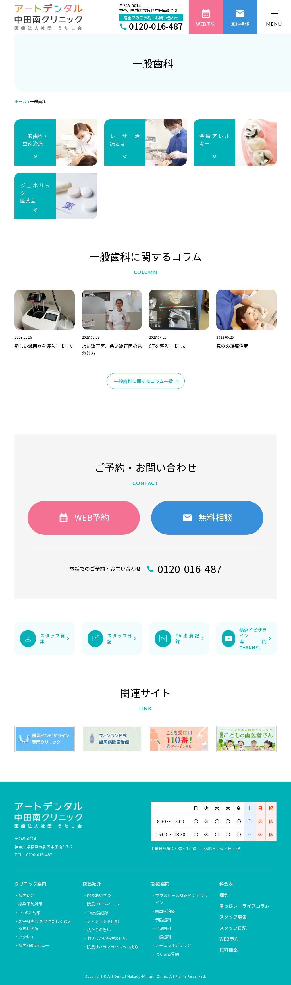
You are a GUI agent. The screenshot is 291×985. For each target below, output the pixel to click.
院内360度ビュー (33, 945)
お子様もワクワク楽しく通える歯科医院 (44, 924)
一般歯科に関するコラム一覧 (143, 381)
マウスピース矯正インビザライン (181, 898)
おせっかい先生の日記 (107, 938)
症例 (223, 894)
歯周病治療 (165, 911)
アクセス (26, 937)
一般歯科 (163, 937)
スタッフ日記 (233, 928)
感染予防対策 (30, 904)
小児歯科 (163, 928)
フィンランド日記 (103, 921)
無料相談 (228, 949)
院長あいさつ (99, 895)
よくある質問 (167, 954)
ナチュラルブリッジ (173, 945)
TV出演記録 (97, 912)
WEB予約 (229, 938)
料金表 (226, 883)
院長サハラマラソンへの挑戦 (112, 947)
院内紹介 (26, 895)
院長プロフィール (103, 904)
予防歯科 (163, 920)
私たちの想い (99, 929)
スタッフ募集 (233, 916)
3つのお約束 (29, 912)
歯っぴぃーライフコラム (244, 905)
